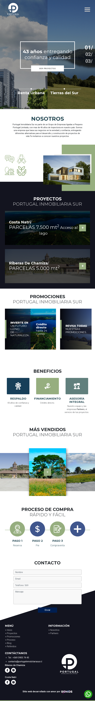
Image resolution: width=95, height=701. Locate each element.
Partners (54, 633)
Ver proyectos (47, 68)
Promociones (13, 636)
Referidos (11, 646)
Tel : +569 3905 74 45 (18, 657)
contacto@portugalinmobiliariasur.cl (25, 661)
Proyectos (12, 633)
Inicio (9, 630)
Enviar (47, 610)
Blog (9, 643)
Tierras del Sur (64, 93)
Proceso (11, 640)
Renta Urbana (31, 93)
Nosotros (54, 630)
